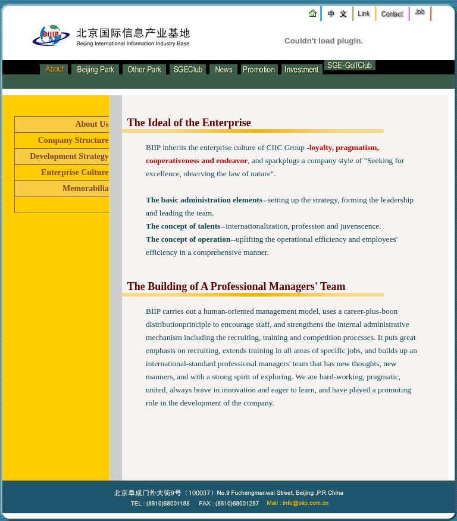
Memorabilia (85, 188)
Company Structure (73, 140)
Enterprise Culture (75, 172)
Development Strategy (69, 156)
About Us (91, 124)
